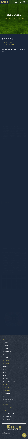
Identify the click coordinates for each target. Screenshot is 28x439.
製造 (4, 375)
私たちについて (7, 340)
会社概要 (5, 348)
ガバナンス (6, 396)
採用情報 (5, 405)
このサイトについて (8, 414)
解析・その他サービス (9, 381)
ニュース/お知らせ (8, 408)
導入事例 (5, 384)
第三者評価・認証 (8, 399)
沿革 (4, 354)
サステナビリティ (8, 387)
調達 (4, 372)
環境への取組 (6, 390)
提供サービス (6, 363)
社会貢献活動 (6, 393)
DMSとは (5, 366)
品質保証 (5, 378)
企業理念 (5, 345)
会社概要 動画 (7, 351)
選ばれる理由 (6, 360)
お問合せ (5, 411)
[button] (24, 2)
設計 (4, 369)
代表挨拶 (5, 343)
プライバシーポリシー (9, 416)
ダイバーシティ (7, 402)
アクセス (5, 357)
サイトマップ (6, 419)
